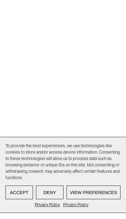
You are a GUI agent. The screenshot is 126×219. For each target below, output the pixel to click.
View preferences (93, 192)
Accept (19, 192)
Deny (49, 192)
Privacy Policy (47, 204)
